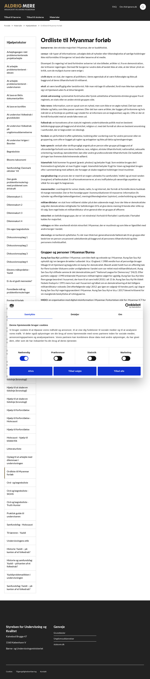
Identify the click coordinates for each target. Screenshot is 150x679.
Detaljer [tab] (75, 314)
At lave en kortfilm (16, 106)
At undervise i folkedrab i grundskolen (20, 116)
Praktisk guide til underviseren (15, 515)
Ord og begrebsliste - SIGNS (17, 492)
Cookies (9, 671)
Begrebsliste (13, 151)
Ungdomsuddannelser (64, 638)
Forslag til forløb (15, 300)
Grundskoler (59, 633)
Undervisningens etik (18, 540)
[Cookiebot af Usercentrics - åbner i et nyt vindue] (127, 305)
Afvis (31, 371)
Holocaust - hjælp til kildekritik (17, 439)
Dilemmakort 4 (14, 221)
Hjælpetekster (16, 42)
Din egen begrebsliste (18, 229)
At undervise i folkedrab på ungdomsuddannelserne (19, 129)
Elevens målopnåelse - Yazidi (18, 271)
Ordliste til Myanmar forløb (18, 473)
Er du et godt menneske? (19, 281)
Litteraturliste (14, 448)
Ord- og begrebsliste (17, 482)
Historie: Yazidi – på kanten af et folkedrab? (18, 550)
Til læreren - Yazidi (16, 532)
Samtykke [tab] (29, 314)
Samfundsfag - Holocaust (20, 524)
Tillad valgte (75, 371)
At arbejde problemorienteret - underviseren (17, 84)
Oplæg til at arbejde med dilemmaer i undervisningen (19, 460)
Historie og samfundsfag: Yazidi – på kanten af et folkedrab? (20, 563)
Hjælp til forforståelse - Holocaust (19, 420)
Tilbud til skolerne (35, 17)
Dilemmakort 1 (14, 196)
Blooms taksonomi (16, 159)
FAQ (114, 6)
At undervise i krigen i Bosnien (18, 142)
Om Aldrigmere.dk (128, 6)
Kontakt (43, 671)
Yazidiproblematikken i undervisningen (18, 576)
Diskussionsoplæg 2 (17, 245)
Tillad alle (119, 371)
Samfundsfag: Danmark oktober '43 (19, 169)
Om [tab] (120, 314)
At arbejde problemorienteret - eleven (17, 69)
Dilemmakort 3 (14, 212)
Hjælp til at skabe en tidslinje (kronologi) (17, 389)
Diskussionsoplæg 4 (17, 261)
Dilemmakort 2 (14, 204)
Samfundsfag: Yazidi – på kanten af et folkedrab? (19, 587)
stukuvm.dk (59, 644)
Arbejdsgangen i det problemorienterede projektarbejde (17, 55)
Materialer (55, 17)
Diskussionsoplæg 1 (17, 237)
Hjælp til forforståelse (18, 410)
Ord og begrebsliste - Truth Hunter (17, 504)
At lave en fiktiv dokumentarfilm (15, 97)
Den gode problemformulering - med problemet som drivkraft (18, 184)
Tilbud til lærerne (12, 17)
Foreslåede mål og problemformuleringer (18, 291)
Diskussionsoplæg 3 (17, 253)
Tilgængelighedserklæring (26, 671)
